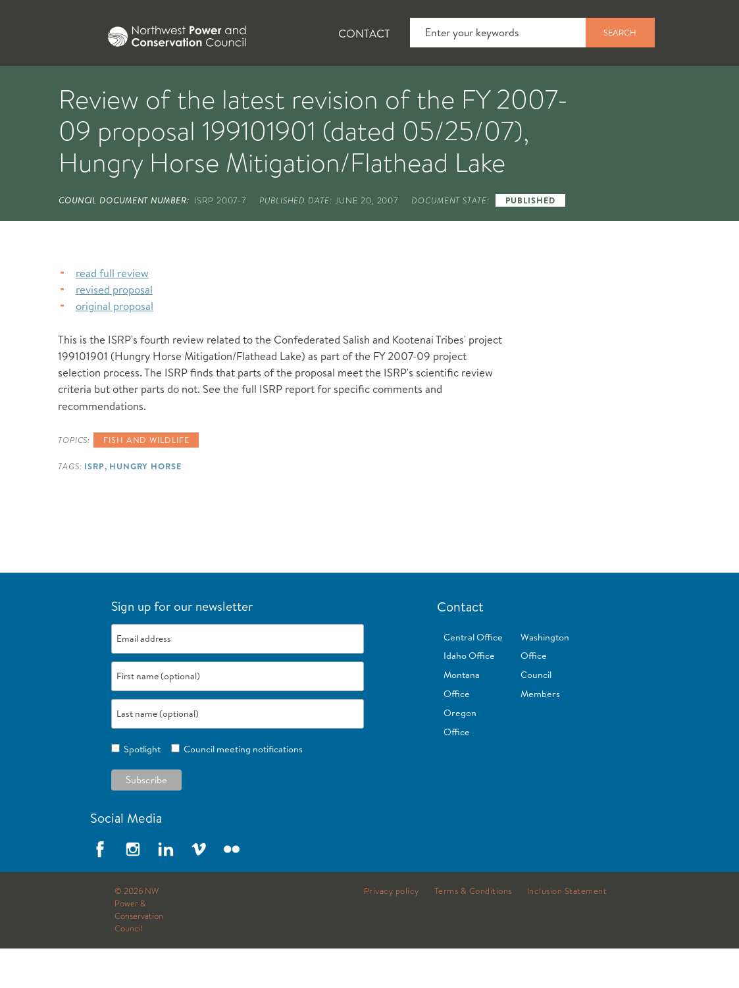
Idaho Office (469, 695)
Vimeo (199, 888)
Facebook (100, 888)
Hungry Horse (145, 505)
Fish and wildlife (146, 479)
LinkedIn (166, 888)
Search (619, 32)
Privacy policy (391, 931)
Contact (364, 33)
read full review (112, 312)
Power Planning (369, 86)
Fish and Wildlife (233, 86)
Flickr (232, 888)
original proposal (114, 345)
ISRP (94, 505)
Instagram (133, 888)
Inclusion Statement (567, 931)
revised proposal (114, 328)
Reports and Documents (618, 86)
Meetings (483, 86)
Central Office (473, 676)
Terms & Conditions (473, 931)
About (50, 86)
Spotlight (140, 788)
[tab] (40, 85)
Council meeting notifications (241, 788)
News (127, 86)
